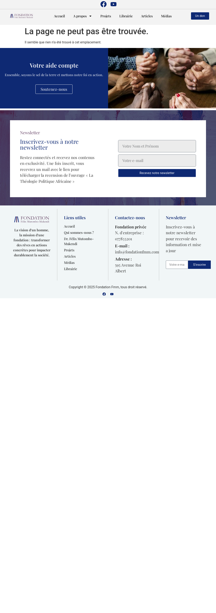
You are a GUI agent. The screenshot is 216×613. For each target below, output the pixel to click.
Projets (105, 16)
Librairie (126, 16)
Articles (147, 16)
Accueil (59, 16)
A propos (82, 16)
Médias (166, 16)
